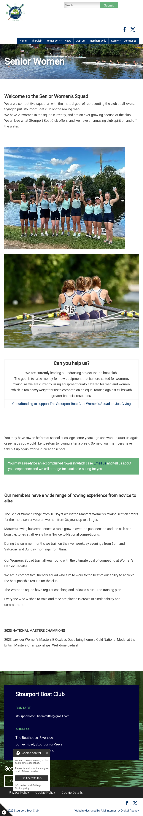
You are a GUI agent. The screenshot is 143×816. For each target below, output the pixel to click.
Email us (100, 463)
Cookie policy (22, 788)
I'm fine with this (46, 753)
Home (23, 40)
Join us (80, 40)
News (68, 40)
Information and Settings (28, 785)
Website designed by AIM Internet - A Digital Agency (106, 810)
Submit (109, 5)
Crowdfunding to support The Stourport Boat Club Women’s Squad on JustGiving (71, 403)
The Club (36, 40)
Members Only (98, 40)
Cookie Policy (45, 792)
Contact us (130, 40)
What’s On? (53, 40)
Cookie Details (72, 792)
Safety (115, 40)
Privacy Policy (19, 792)
